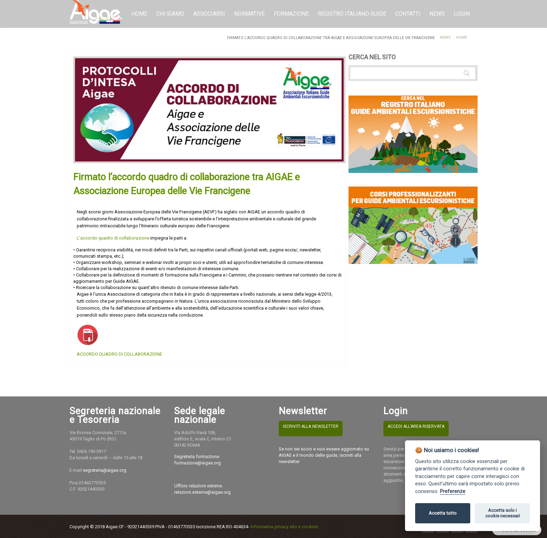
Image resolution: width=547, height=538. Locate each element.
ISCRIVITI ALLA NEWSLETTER (310, 426)
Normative (249, 13)
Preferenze (452, 491)
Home (139, 13)
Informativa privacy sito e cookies (284, 526)
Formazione (291, 13)
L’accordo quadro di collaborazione (113, 238)
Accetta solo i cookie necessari (502, 513)
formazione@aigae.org (197, 462)
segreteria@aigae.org (104, 470)
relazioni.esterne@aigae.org (202, 492)
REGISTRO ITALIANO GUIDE (352, 13)
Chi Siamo (170, 13)
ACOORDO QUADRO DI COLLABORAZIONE (119, 354)
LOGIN (462, 13)
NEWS (437, 13)
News (445, 37)
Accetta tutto (443, 513)
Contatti (407, 13)
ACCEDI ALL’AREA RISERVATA (416, 426)
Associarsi (209, 13)
